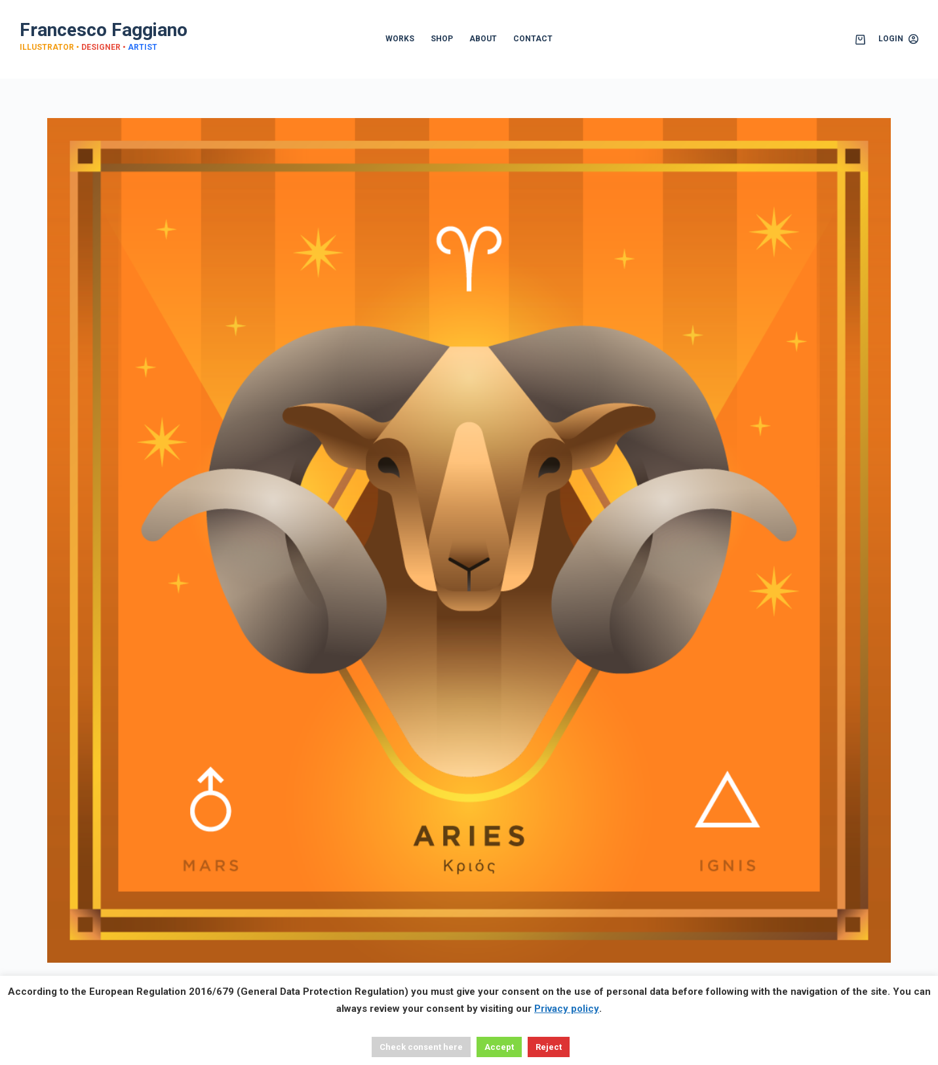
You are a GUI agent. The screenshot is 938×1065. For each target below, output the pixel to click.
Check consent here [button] (421, 1047)
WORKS (399, 38)
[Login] (898, 39)
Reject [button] (549, 1047)
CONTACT (533, 38)
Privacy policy (566, 1009)
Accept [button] (499, 1047)
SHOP (442, 38)
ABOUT (483, 38)
